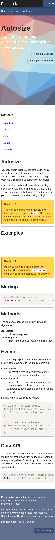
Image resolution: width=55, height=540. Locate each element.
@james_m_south (10, 503)
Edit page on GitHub (41, 60)
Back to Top (44, 530)
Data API (7, 149)
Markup (6, 129)
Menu (47, 3)
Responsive (10, 4)
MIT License (28, 522)
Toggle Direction (43, 54)
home (4, 11)
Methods (6, 136)
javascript (15, 11)
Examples (7, 123)
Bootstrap (48, 516)
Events (6, 143)
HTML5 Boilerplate (27, 516)
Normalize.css (8, 516)
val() (45, 210)
